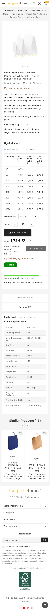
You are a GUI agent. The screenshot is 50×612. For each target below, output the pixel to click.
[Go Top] (45, 605)
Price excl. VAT (32, 150)
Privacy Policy (24, 546)
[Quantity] (23, 224)
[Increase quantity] (31, 224)
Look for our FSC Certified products (26, 568)
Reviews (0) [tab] (25, 307)
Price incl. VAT (13, 150)
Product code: (11, 317)
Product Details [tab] (25, 297)
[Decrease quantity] (15, 224)
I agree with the (16, 546)
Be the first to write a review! (27, 282)
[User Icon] (39, 3)
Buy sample (36, 248)
